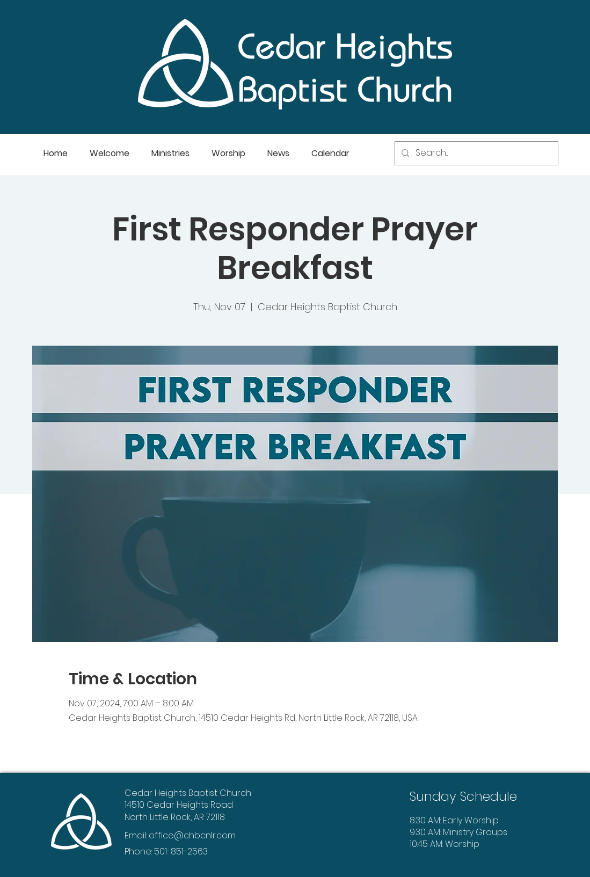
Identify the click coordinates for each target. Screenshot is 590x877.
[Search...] (475, 153)
